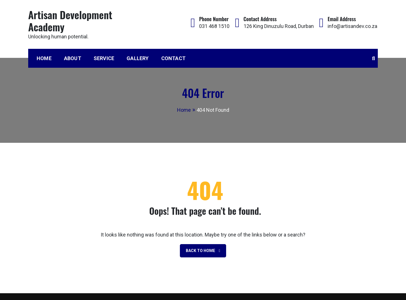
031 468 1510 (214, 26)
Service (104, 58)
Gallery (138, 58)
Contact (173, 58)
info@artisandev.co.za (352, 26)
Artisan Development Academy (70, 20)
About (72, 58)
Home (44, 58)
